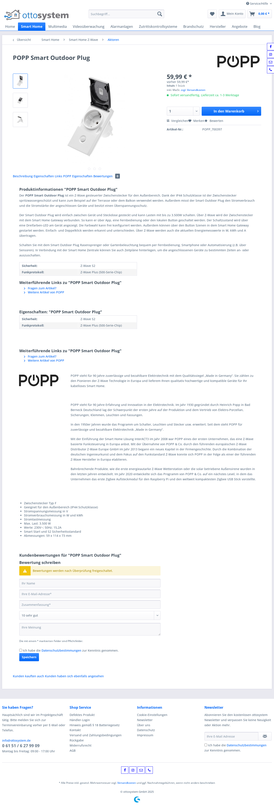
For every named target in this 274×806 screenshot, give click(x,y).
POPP (67, 176)
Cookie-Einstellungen (152, 715)
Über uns (143, 725)
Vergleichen (177, 121)
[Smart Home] (31, 26)
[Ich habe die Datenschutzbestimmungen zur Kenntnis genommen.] (20, 650)
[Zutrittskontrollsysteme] (158, 26)
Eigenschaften (44, 176)
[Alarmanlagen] (121, 26)
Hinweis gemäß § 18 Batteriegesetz (95, 725)
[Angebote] (239, 26)
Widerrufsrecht (80, 745)
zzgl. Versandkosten (193, 90)
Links (59, 176)
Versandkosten (126, 783)
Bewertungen (106, 176)
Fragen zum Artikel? (40, 288)
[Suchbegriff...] (126, 14)
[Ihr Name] (90, 583)
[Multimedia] (57, 26)
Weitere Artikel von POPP (44, 292)
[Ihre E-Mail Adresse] (231, 736)
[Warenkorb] (259, 14)
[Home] (10, 26)
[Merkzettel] (212, 14)
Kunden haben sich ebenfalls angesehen (74, 676)
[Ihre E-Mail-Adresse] (90, 594)
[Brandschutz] (193, 26)
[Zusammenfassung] (90, 604)
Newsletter (145, 720)
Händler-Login (80, 720)
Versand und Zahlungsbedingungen (96, 735)
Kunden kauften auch (28, 676)
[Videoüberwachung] (88, 26)
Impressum (145, 735)
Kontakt (75, 730)
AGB (73, 750)
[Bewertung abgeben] (90, 615)
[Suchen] (159, 14)
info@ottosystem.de (16, 740)
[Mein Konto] (232, 14)
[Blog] (257, 26)
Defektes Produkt (82, 715)
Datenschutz (146, 730)
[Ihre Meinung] (90, 629)
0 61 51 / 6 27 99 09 (21, 745)
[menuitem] (126, 16)
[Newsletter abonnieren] (265, 736)
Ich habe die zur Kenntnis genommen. (71, 650)
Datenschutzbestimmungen (61, 650)
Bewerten (213, 121)
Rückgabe (77, 740)
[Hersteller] (218, 26)
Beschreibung (23, 176)
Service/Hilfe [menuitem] (257, 3)
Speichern (29, 657)
